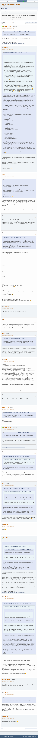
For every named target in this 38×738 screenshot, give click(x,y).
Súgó (23, 736)
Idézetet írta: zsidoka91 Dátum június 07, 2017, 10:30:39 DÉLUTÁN (16, 412)
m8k (4, 215)
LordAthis (5, 47)
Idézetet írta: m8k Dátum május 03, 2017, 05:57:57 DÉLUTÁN (15, 237)
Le (1, 22)
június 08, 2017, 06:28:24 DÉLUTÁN (8, 694)
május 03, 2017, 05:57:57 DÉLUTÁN (8, 217)
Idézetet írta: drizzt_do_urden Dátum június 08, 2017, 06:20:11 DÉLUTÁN (17, 697)
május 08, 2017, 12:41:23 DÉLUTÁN (8, 361)
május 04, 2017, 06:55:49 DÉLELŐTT (8, 308)
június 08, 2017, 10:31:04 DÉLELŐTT (8, 485)
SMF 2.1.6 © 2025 (4, 736)
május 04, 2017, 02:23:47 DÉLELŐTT (8, 234)
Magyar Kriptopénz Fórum (10, 5)
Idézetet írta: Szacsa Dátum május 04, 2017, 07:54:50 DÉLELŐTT (16, 338)
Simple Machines (10, 736)
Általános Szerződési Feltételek (29, 736)
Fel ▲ (36, 736)
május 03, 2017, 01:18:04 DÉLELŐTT (8, 49)
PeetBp (5, 359)
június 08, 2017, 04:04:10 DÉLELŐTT (8, 429)
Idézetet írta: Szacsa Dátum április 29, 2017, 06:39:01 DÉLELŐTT (17, 55)
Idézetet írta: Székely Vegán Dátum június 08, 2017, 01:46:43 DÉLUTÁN (17, 603)
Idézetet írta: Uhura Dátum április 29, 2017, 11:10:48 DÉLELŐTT (16, 52)
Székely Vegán (7, 26)
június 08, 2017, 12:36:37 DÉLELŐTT (8, 409)
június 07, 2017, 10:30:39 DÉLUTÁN (8, 396)
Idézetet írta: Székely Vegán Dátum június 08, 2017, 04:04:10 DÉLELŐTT (17, 456)
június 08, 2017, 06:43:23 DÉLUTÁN (8, 718)
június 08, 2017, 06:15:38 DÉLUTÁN (8, 598)
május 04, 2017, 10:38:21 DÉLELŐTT (8, 335)
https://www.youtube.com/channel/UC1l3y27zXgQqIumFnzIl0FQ (13, 43)
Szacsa (5, 319)
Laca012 (5, 451)
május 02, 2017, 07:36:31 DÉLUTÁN (8, 28)
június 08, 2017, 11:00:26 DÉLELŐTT (8, 526)
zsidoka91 (5, 394)
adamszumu (6, 306)
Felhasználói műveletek (31, 22)
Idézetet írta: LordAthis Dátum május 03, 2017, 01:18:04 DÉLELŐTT (16, 179)
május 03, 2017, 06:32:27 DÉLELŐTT (8, 176)
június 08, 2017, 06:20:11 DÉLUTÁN (8, 681)
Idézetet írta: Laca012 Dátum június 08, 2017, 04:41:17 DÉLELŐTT (16, 488)
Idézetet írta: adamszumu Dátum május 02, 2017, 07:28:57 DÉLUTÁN (17, 31)
